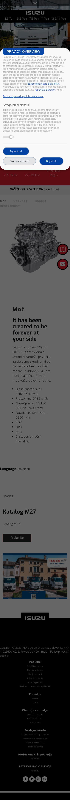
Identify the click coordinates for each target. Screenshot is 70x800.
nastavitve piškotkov (45, 89)
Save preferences (19, 161)
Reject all (51, 161)
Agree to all (16, 151)
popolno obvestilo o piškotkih (43, 83)
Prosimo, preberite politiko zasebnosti (23, 96)
